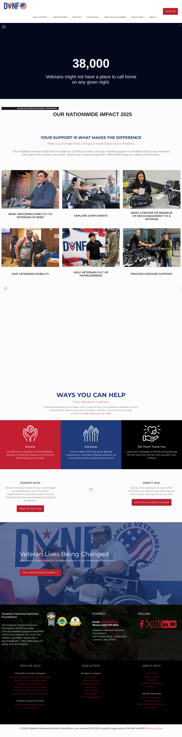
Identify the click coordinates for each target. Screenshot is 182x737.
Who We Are (151, 673)
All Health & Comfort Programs (30, 673)
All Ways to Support (91, 673)
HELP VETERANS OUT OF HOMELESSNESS (91, 274)
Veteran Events (30, 708)
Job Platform (151, 707)
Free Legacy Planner (91, 697)
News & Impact (151, 676)
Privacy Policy (154, 728)
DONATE (170, 11)
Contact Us (151, 686)
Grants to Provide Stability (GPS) (30, 680)
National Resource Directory (151, 704)
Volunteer (91, 687)
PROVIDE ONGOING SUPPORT (152, 273)
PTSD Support (152, 701)
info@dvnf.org (108, 622)
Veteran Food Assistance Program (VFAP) (30, 677)
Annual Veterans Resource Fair (30, 705)
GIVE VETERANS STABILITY (30, 273)
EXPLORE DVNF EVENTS (91, 215)
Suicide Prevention (151, 697)
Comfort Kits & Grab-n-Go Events (30, 687)
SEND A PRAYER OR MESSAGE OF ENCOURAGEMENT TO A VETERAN (151, 216)
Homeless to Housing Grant (30, 684)
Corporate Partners (90, 684)
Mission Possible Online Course (30, 690)
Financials (152, 680)
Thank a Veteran (91, 690)
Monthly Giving (91, 680)
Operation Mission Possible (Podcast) (30, 694)
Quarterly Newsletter (151, 683)
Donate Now (91, 677)
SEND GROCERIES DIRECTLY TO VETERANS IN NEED (30, 215)
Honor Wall (91, 694)
